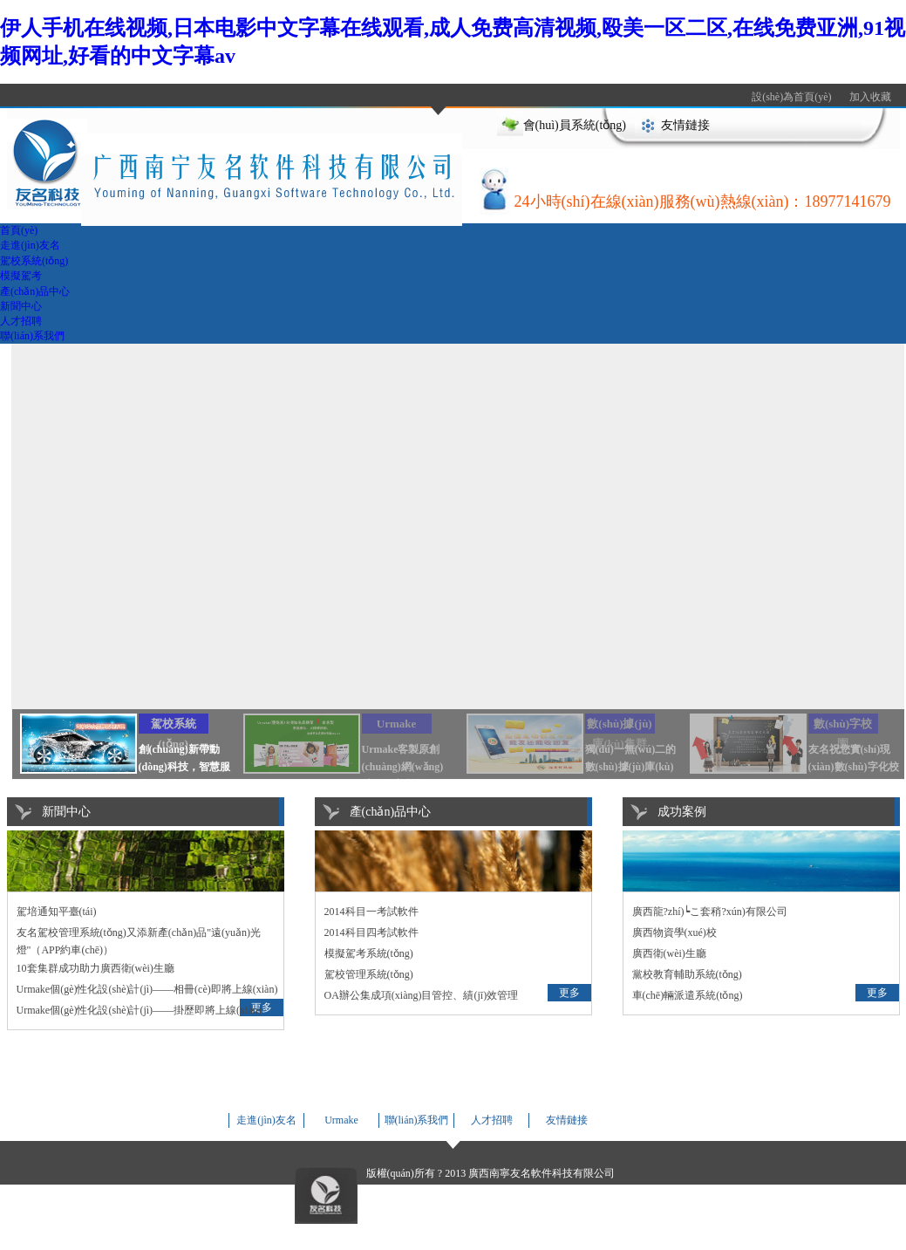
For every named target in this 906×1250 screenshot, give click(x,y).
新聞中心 (21, 306)
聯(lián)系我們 (32, 336)
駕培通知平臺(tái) (57, 911)
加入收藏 (870, 97)
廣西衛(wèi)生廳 (669, 953)
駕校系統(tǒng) (34, 261)
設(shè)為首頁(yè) (791, 97)
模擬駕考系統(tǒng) (368, 953)
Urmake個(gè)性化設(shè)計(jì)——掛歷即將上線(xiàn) (139, 1010)
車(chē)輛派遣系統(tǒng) (687, 995)
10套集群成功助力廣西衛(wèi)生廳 (95, 968)
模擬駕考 (21, 276)
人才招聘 (21, 321)
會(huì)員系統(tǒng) (574, 125)
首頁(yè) (18, 230)
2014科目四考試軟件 (371, 932)
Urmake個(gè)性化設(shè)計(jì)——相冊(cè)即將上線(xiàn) (147, 989)
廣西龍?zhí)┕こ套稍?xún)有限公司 (709, 911)
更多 (569, 993)
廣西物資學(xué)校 (674, 932)
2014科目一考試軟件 (371, 911)
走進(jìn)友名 (30, 245)
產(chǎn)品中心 (35, 291)
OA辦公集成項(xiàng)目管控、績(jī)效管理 (421, 995)
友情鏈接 (685, 125)
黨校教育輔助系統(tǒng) (687, 974)
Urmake (341, 1120)
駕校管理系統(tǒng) (368, 974)
